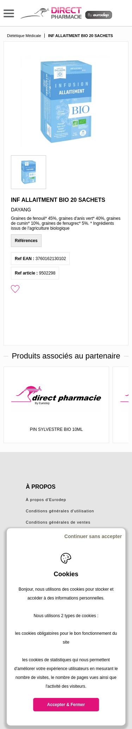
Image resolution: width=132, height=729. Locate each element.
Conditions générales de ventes (58, 522)
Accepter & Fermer (66, 704)
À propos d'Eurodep (46, 500)
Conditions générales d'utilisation (60, 511)
